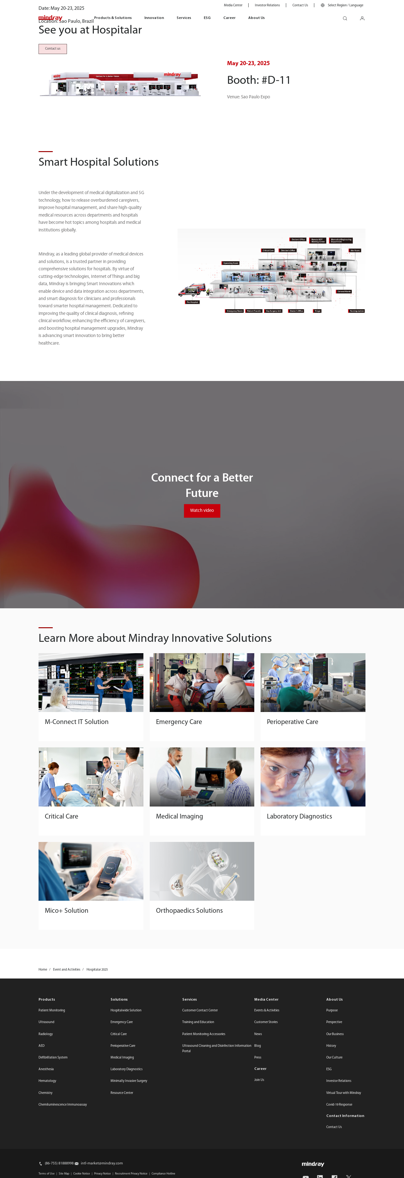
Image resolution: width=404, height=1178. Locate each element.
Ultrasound (46, 1147)
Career (229, 18)
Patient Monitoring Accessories (203, 1159)
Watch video (202, 635)
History (331, 1171)
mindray (51, 18)
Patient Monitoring (52, 1135)
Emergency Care (122, 1147)
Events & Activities (266, 1135)
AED (42, 1171)
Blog (257, 1171)
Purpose (332, 1135)
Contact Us (300, 5)
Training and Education (198, 1147)
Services (184, 18)
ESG (207, 18)
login (364, 16)
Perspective (334, 1147)
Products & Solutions (113, 18)
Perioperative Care (123, 1171)
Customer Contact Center (200, 1135)
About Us (256, 18)
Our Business (335, 1159)
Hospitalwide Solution (126, 1135)
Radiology (46, 1159)
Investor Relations (267, 5)
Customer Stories (266, 1147)
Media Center (233, 5)
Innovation (154, 18)
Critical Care (119, 1159)
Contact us (52, 111)
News (258, 1159)
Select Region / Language (345, 5)
